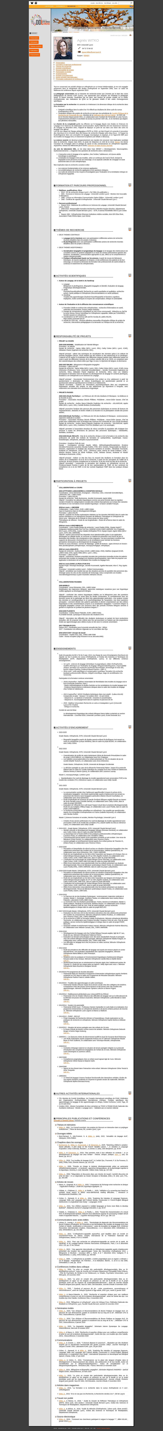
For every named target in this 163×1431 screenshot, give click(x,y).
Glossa (117, 142)
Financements (34, 55)
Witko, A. (62, 1127)
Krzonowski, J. (83, 1145)
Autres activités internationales (66, 77)
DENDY (70, 32)
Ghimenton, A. (95, 1145)
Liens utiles (114, 3)
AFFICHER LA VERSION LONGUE (64, 1120)
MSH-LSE (87, 1428)
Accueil (60, 32)
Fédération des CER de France (104, 115)
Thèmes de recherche (63, 66)
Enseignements (61, 74)
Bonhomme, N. (64, 1145)
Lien (69, 1421)
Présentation (34, 38)
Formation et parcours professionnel (68, 64)
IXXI (91, 1428)
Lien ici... (67, 955)
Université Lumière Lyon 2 (78, 1428)
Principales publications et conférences (69, 79)
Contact (99, 1428)
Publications (34, 50)
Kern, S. (118, 1154)
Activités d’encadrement (64, 75)
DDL (94, 1428)
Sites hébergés (107, 3)
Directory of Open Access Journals (100, 145)
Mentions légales (106, 1428)
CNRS (69, 1428)
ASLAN (55, 1428)
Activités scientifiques (63, 68)
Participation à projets (63, 72)
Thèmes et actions (35, 46)
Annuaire (93, 3)
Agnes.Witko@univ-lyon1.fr (89, 52)
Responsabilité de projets (65, 70)
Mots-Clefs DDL (99, 3)
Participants (33, 42)
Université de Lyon (62, 1428)
